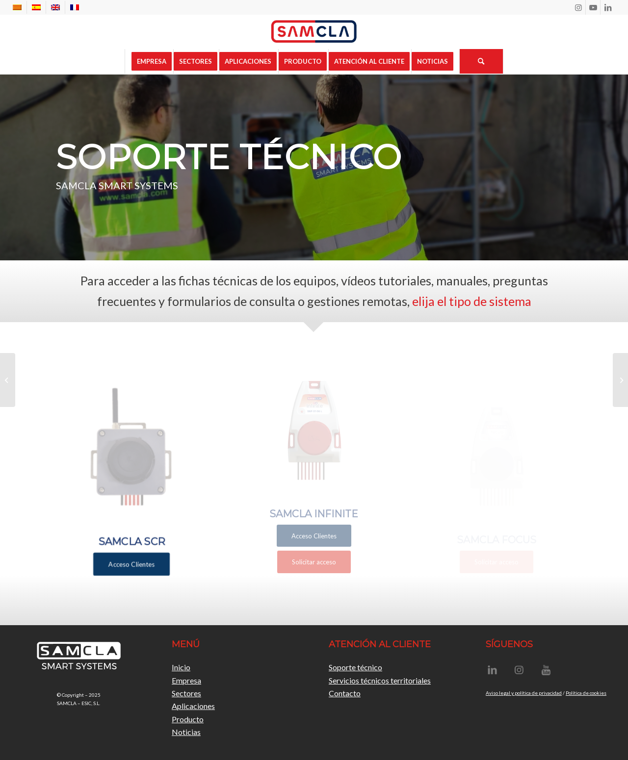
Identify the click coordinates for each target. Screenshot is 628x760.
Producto (188, 719)
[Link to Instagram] (578, 7)
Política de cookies (586, 693)
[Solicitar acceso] (314, 562)
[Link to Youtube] (593, 7)
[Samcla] (314, 32)
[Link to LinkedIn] (608, 7)
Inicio (181, 667)
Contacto (345, 693)
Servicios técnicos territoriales (380, 680)
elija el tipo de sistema (471, 301)
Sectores (186, 693)
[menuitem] (20, 7)
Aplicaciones (193, 705)
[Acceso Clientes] (131, 555)
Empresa (186, 680)
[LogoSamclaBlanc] (78, 657)
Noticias (186, 731)
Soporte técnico (355, 667)
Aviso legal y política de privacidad (524, 693)
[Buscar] (481, 61)
